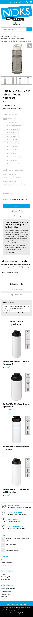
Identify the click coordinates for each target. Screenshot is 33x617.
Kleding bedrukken (6, 562)
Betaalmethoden (6, 579)
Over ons (3, 560)
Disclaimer (4, 597)
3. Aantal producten (10, 193)
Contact (3, 574)
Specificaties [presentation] (16, 294)
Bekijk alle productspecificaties (13, 108)
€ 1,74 (7, 367)
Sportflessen (20, 38)
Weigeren (22, 614)
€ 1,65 (7, 410)
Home (3, 36)
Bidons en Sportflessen (8, 38)
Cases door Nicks (6, 565)
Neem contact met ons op (10, 272)
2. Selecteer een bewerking (13, 170)
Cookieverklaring (6, 591)
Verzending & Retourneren (9, 577)
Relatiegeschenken (12, 36)
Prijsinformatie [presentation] (16, 284)
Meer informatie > (9, 252)
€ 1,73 (7, 452)
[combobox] (14, 29)
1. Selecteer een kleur (11, 114)
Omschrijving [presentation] (16, 289)
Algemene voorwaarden (8, 588)
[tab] (16, 284)
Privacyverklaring (6, 594)
